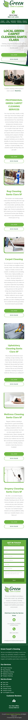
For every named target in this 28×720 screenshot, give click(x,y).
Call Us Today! (13, 15)
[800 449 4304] (14, 628)
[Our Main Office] (14, 700)
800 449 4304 (13, 17)
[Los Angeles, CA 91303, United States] (14, 619)
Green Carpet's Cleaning (13, 714)
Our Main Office (14, 706)
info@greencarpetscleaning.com (14, 640)
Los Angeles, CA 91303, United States (14, 624)
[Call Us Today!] (13, 12)
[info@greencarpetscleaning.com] (14, 636)
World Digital (18, 717)
